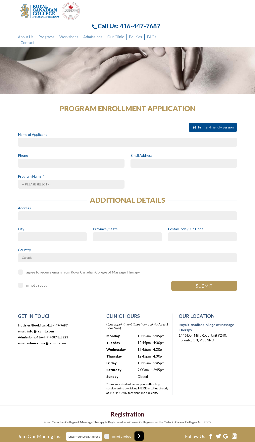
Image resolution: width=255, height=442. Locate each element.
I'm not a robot (35, 263)
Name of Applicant (32, 113)
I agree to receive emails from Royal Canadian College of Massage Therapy (82, 250)
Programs (118, 18)
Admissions (161, 18)
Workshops (139, 18)
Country (24, 228)
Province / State (105, 207)
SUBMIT (204, 264)
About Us (99, 18)
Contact (101, 22)
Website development (205, 432)
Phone (23, 134)
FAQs (215, 18)
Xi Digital (230, 432)
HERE (142, 367)
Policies (200, 18)
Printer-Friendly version (213, 106)
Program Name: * (31, 155)
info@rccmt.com (40, 309)
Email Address (141, 134)
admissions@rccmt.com (46, 321)
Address (24, 186)
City (21, 207)
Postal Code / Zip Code (185, 207)
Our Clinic (182, 18)
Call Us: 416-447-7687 (201, 8)
